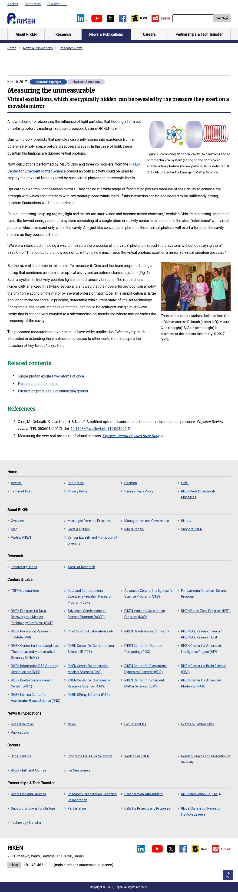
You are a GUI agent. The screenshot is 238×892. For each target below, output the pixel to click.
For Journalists (135, 724)
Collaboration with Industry (143, 794)
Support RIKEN (191, 529)
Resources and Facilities (28, 794)
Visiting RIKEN (21, 537)
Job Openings (21, 756)
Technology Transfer (26, 822)
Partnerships (77, 808)
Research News (71, 48)
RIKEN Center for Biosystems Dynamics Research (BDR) (145, 669)
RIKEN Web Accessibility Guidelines (198, 494)
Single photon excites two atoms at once (51, 376)
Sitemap (130, 483)
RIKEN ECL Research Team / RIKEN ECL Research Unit (201, 634)
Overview (18, 521)
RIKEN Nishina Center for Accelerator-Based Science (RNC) (35, 698)
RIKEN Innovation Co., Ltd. (201, 794)
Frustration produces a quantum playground (53, 391)
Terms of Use (21, 491)
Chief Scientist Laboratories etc (91, 631)
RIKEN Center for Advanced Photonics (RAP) (201, 683)
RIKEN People (134, 529)
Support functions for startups (33, 808)
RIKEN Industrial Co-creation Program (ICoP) (144, 614)
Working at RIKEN (136, 756)
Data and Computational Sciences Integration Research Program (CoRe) (90, 597)
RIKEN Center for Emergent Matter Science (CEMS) (144, 683)
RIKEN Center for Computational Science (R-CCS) (91, 649)
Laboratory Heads (24, 567)
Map (14, 529)
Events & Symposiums (197, 724)
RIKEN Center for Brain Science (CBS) (203, 669)
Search (220, 18)
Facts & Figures (79, 529)
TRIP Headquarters (25, 590)
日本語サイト (57, 4)
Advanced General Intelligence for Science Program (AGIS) (149, 594)
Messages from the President (89, 521)
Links (184, 483)
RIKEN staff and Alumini (28, 770)
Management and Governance (146, 521)
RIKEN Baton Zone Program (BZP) (206, 611)
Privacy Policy (78, 491)
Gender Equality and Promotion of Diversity (92, 540)
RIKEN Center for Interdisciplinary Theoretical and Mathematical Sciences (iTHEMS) (35, 652)
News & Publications (38, 48)
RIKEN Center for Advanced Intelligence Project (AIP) (201, 649)
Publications (20, 732)
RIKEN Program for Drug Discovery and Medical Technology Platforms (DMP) (32, 617)
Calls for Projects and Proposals (147, 808)
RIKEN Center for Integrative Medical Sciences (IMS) (88, 669)
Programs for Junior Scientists (90, 756)
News (72, 724)
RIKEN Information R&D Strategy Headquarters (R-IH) (34, 669)
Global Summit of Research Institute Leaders (201, 811)
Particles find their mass (38, 383)
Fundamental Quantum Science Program (204, 594)
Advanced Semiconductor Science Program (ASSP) (87, 614)
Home (11, 48)
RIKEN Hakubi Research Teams (146, 631)
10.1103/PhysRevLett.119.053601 (100, 428)
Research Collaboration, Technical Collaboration (92, 797)
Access (12, 4)
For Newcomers (79, 770)
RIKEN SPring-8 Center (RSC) (89, 695)
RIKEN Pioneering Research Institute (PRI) (31, 634)
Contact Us (33, 4)
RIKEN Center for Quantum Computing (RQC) (143, 649)
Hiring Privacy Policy (138, 491)
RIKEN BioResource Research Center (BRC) (32, 683)
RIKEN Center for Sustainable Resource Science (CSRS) (89, 683)
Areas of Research (81, 567)
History (186, 521)
